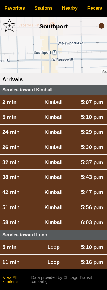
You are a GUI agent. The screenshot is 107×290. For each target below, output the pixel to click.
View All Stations (10, 279)
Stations (44, 8)
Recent (94, 8)
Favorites (15, 8)
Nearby (70, 8)
